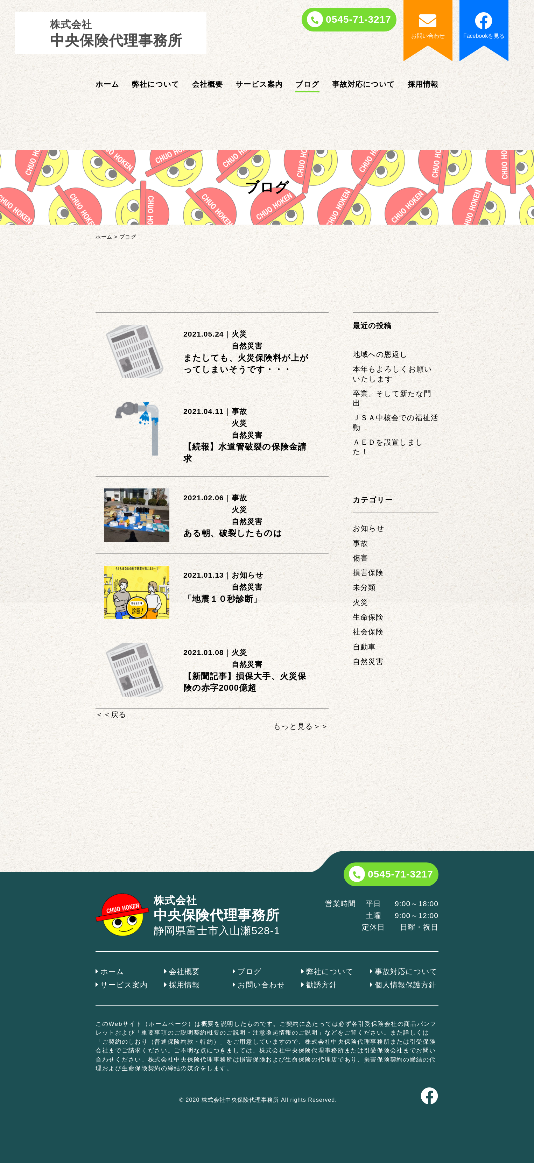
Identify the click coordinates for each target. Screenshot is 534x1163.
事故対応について (363, 84)
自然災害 (247, 346)
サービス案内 (259, 84)
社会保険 (368, 632)
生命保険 (368, 617)
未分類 (364, 587)
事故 (239, 411)
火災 (239, 334)
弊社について (156, 84)
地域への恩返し (380, 354)
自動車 (364, 647)
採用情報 (423, 84)
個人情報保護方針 (405, 985)
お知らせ (248, 575)
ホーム (107, 84)
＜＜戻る (111, 714)
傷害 (360, 558)
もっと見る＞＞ (301, 726)
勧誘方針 (321, 985)
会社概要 (207, 84)
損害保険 (368, 573)
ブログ (307, 84)
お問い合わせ (261, 985)
